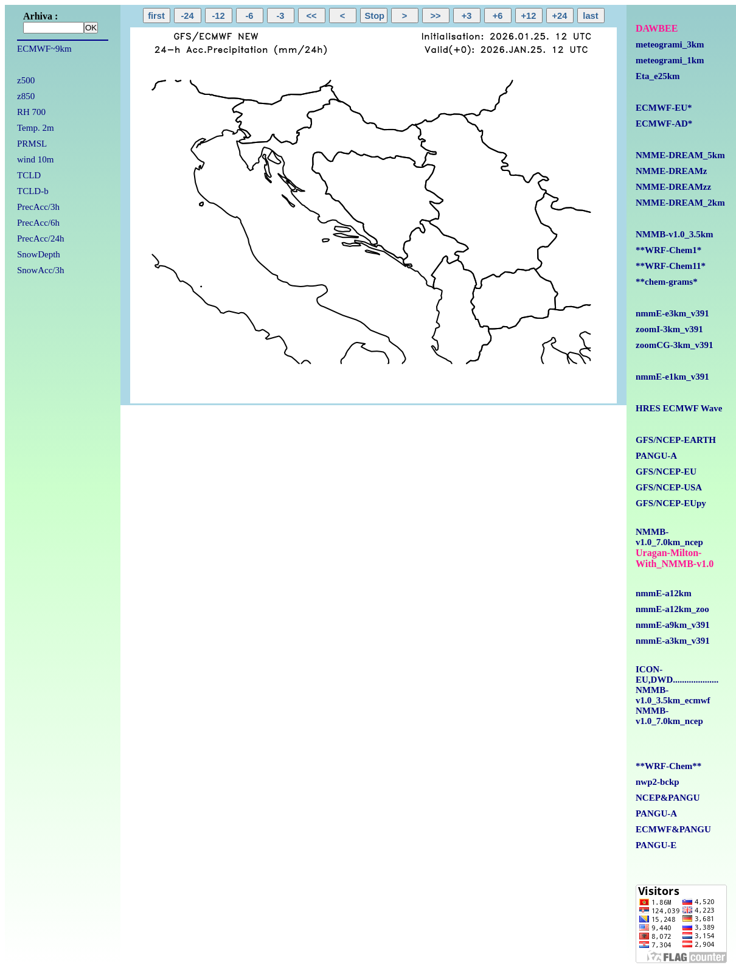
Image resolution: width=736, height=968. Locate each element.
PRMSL (32, 143)
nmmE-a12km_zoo (672, 609)
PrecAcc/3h (38, 207)
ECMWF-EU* (664, 108)
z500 (26, 80)
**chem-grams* (667, 282)
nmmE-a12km (664, 593)
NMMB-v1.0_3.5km (674, 234)
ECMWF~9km (44, 49)
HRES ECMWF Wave (679, 408)
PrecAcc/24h (40, 238)
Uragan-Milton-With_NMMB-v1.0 (674, 558)
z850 (26, 96)
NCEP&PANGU (668, 798)
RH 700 (31, 112)
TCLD (29, 175)
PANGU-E (656, 845)
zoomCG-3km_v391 (674, 345)
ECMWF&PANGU (673, 829)
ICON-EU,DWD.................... (677, 674)
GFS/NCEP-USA (669, 487)
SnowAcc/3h (40, 270)
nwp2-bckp (657, 782)
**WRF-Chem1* (668, 250)
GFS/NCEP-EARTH (676, 440)
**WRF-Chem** (668, 766)
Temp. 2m (35, 128)
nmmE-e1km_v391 (672, 376)
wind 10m (35, 159)
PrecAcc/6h (38, 223)
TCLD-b (33, 191)
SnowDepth (38, 254)
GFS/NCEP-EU (666, 471)
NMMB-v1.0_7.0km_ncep (669, 537)
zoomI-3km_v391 (669, 329)
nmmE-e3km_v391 (672, 313)
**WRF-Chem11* (671, 266)
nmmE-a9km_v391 (673, 625)
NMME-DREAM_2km (680, 202)
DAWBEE (657, 28)
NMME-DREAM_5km (680, 155)
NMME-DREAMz (671, 171)
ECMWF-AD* (664, 123)
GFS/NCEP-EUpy (671, 503)
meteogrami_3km (670, 44)
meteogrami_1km (670, 60)
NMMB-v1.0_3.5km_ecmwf (673, 695)
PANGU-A (656, 456)
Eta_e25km (658, 76)
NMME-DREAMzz (673, 187)
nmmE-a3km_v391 (673, 641)
